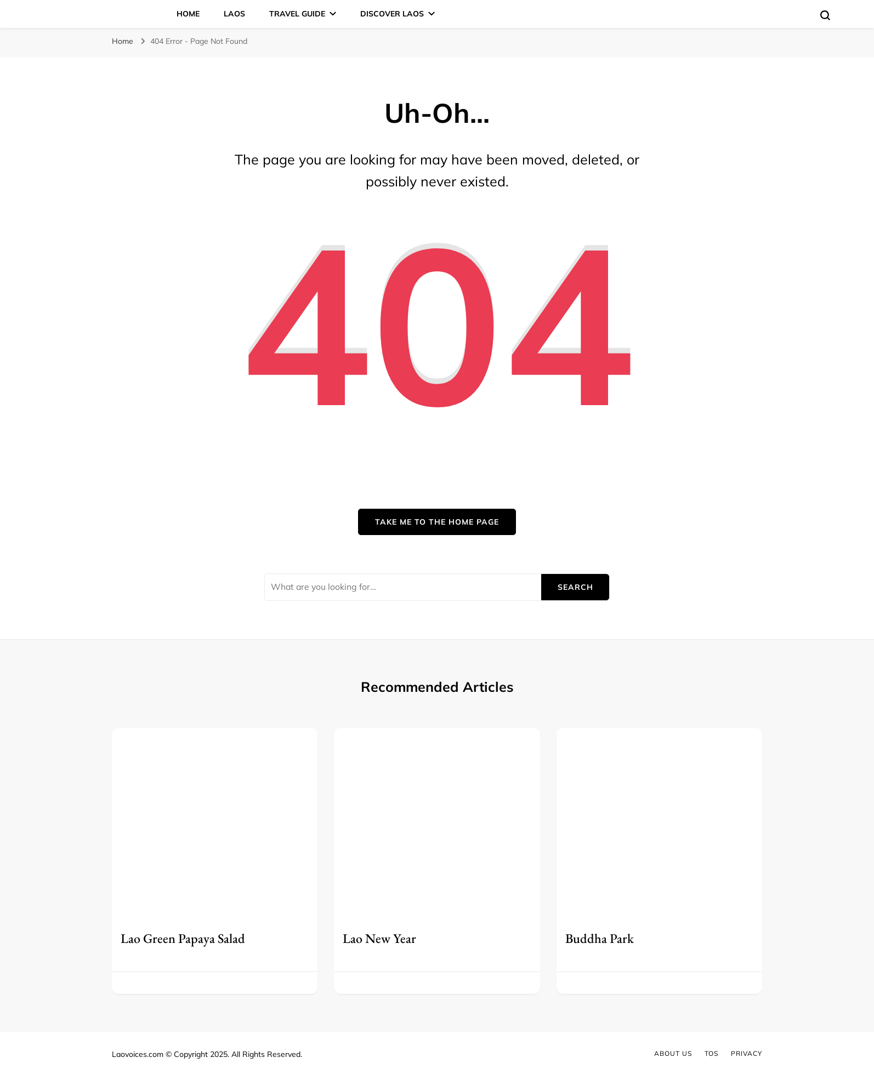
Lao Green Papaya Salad (183, 938)
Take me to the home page (437, 522)
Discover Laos (392, 14)
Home (188, 14)
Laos (234, 14)
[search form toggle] (825, 15)
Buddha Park (599, 938)
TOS (711, 1053)
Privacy (746, 1053)
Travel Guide (297, 14)
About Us (673, 1053)
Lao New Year (379, 938)
